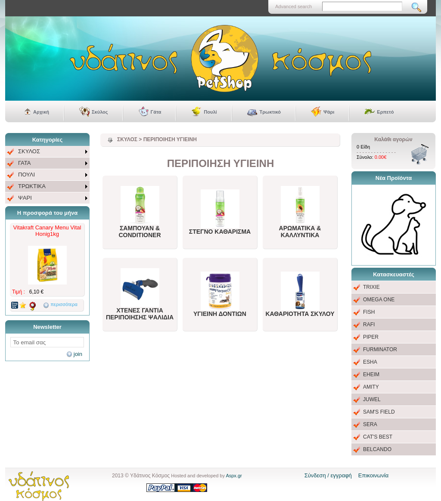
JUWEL (372, 399)
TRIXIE (371, 287)
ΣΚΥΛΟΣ (29, 151)
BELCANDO (377, 449)
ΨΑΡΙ (25, 198)
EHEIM (371, 374)
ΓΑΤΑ (24, 163)
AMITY (371, 387)
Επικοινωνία (373, 475)
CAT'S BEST (377, 437)
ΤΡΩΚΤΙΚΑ (32, 186)
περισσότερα (64, 304)
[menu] (47, 175)
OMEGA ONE (378, 300)
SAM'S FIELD (379, 412)
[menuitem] (47, 152)
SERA (370, 424)
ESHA (370, 362)
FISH (369, 312)
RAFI (369, 325)
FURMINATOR (380, 349)
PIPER (371, 337)
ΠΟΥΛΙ (26, 174)
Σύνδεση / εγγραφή (328, 475)
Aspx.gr (234, 475)
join (78, 354)
